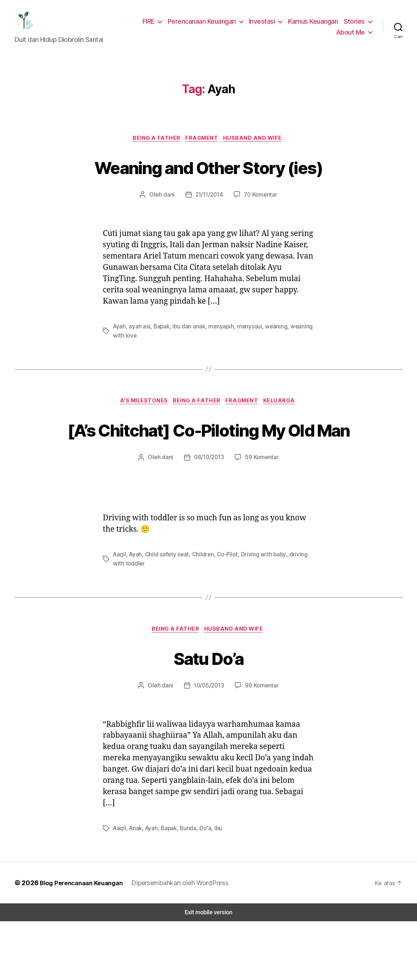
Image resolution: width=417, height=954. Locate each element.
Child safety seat (165, 586)
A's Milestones (141, 406)
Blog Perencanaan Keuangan (81, 915)
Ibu (216, 861)
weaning (272, 331)
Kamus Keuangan (315, 23)
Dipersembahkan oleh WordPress (181, 915)
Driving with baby (256, 586)
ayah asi (139, 331)
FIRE (152, 23)
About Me (351, 34)
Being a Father (155, 143)
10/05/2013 (209, 718)
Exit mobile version (208, 945)
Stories (355, 23)
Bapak (161, 331)
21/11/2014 (209, 200)
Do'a (204, 861)
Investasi (265, 23)
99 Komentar (260, 718)
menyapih (219, 331)
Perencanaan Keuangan (206, 23)
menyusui (247, 331)
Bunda (187, 861)
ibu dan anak (188, 331)
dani (168, 200)
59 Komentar (260, 489)
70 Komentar (260, 200)
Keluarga (284, 406)
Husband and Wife (256, 143)
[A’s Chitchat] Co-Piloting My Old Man (208, 448)
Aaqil (119, 586)
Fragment (203, 143)
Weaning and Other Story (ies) (208, 171)
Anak (134, 861)
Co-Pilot (223, 586)
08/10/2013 (209, 489)
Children (198, 586)
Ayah (119, 331)
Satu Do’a (208, 690)
